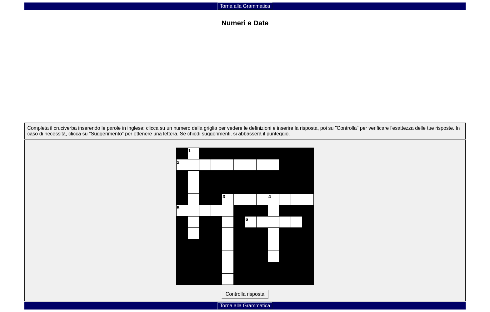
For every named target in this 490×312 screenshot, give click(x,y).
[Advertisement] (245, 76)
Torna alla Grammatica (245, 6)
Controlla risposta (245, 294)
